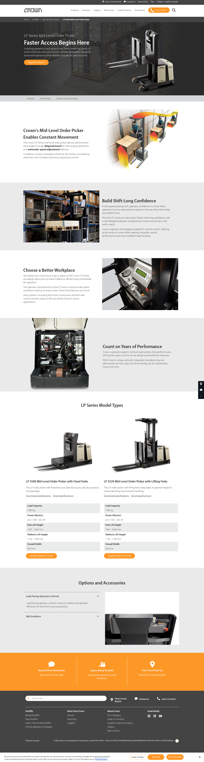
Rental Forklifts (32, 715)
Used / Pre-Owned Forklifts (38, 722)
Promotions (140, 10)
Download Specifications (116, 495)
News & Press (113, 730)
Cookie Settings (167, 740)
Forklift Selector (124, 10)
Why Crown (109, 10)
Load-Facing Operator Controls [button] (42, 596)
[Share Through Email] (201, 396)
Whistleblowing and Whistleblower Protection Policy (139, 740)
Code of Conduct (115, 719)
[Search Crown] (66, 698)
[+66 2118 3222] (159, 10)
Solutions (86, 10)
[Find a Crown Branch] (201, 384)
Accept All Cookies (175, 757)
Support (97, 10)
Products (75, 10)
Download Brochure (63, 495)
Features (30, 98)
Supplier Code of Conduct (120, 722)
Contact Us (129, 1)
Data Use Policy (112, 740)
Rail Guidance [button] (33, 616)
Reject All (156, 757)
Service (70, 715)
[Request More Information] (201, 390)
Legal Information (97, 740)
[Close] (200, 757)
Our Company (114, 715)
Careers (110, 726)
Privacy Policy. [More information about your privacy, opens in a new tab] (101, 759)
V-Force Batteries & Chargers (38, 726)
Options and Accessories (67, 98)
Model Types (45, 98)
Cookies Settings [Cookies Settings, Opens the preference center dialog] (137, 757)
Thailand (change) (32, 740)
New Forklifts (31, 719)
